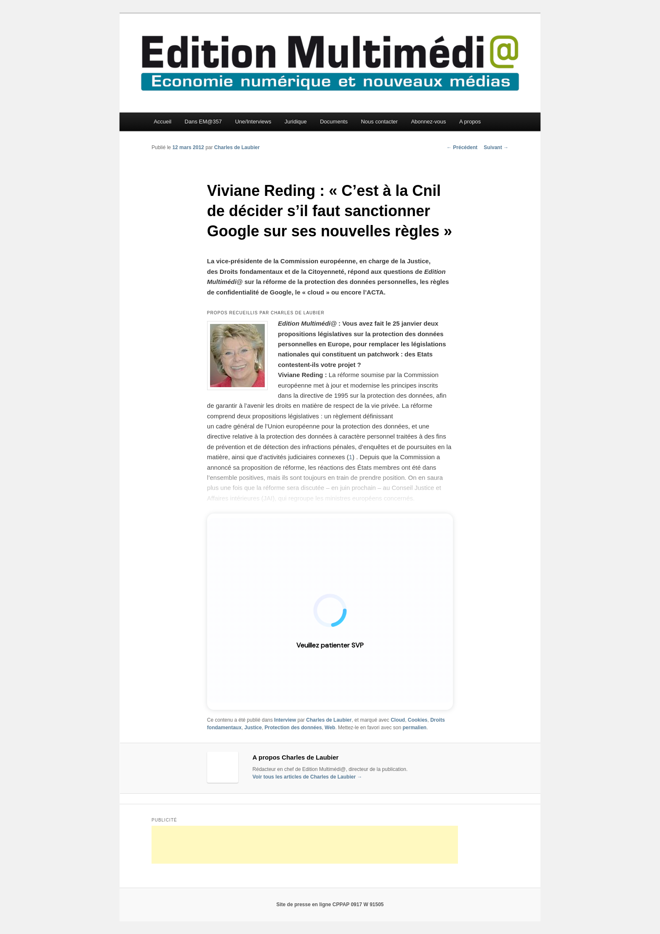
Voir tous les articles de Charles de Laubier (307, 777)
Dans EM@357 (203, 121)
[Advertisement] (305, 845)
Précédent (462, 147)
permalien (414, 728)
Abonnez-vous (428, 121)
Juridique (296, 121)
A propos (470, 121)
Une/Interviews (253, 121)
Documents (334, 121)
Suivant (496, 147)
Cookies (418, 720)
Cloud (398, 720)
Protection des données (293, 728)
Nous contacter (379, 121)
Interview (285, 720)
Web (330, 728)
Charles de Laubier (237, 147)
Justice (253, 728)
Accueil (162, 121)
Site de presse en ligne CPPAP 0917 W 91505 (329, 904)
